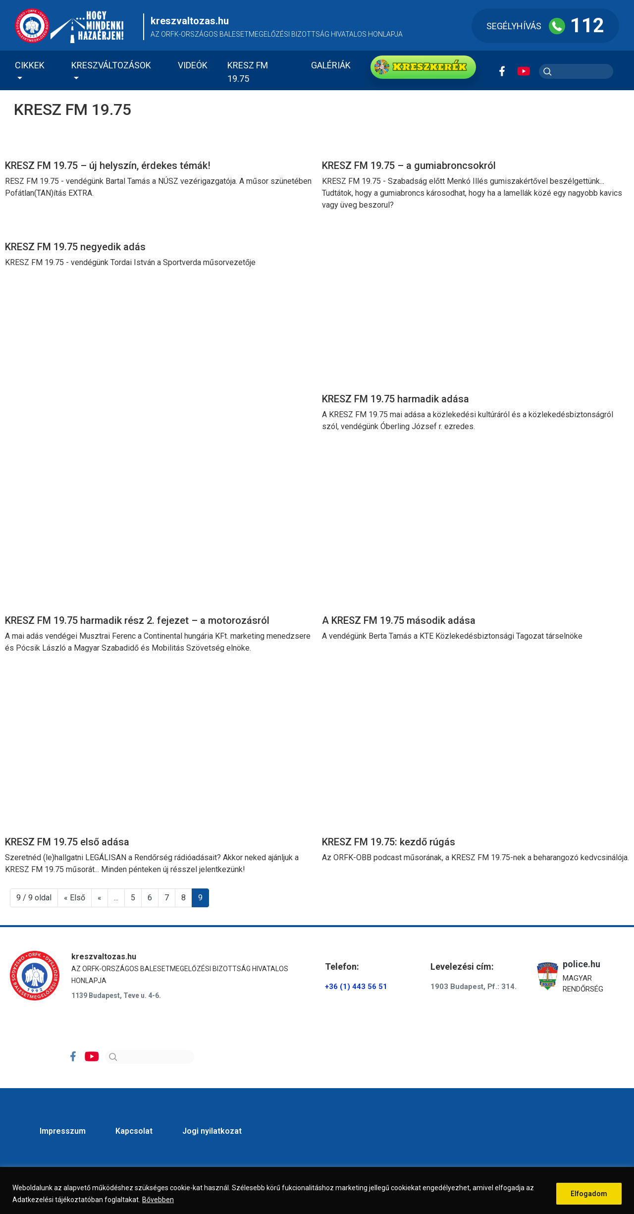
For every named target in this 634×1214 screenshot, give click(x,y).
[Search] (149, 1057)
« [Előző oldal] (100, 897)
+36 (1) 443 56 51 (356, 986)
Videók (193, 65)
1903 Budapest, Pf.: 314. (473, 986)
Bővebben (158, 1200)
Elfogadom (589, 1194)
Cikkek (30, 65)
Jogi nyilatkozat (212, 1131)
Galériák (331, 65)
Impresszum (63, 1131)
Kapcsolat (134, 1131)
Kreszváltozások (111, 65)
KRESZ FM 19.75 (247, 72)
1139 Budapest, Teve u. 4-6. (116, 995)
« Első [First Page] (74, 897)
